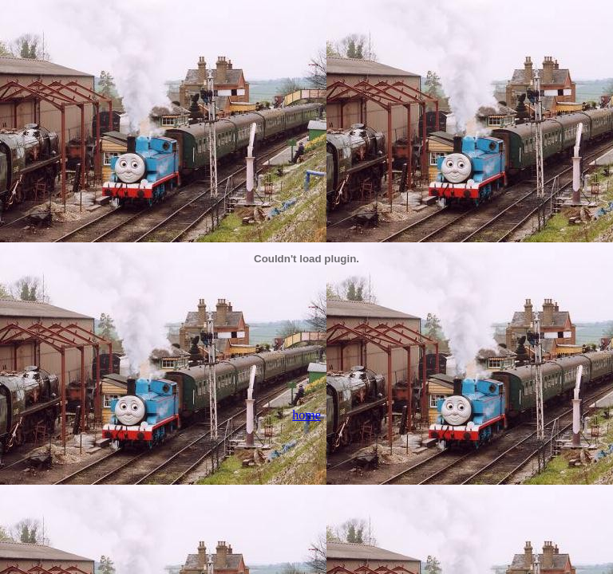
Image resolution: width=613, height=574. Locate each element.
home (306, 415)
